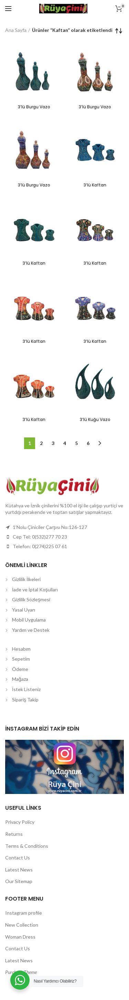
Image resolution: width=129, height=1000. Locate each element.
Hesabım (21, 649)
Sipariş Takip (25, 699)
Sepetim (21, 659)
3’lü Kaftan (95, 185)
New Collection (21, 925)
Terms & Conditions (26, 846)
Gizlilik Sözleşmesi (31, 599)
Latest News (19, 869)
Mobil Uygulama (29, 620)
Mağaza (20, 679)
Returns (14, 834)
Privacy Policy (19, 822)
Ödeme (20, 669)
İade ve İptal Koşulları (35, 589)
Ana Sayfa (15, 30)
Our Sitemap (18, 881)
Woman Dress (20, 937)
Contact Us (17, 857)
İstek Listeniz (26, 689)
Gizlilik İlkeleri (26, 579)
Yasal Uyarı (23, 610)
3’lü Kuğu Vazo (95, 419)
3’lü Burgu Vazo (34, 107)
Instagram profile (23, 913)
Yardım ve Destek (31, 630)
